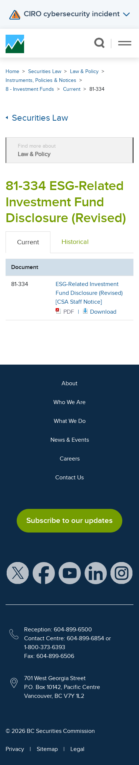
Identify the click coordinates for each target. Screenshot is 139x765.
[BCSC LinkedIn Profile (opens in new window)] (96, 572)
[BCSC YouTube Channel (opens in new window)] (70, 572)
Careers (70, 458)
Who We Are (69, 402)
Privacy (15, 749)
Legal (77, 749)
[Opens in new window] (99, 311)
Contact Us (69, 477)
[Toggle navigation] (124, 43)
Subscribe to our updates (69, 520)
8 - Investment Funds (30, 89)
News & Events (69, 440)
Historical (75, 241)
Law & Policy (84, 71)
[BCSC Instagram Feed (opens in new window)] (122, 572)
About (69, 383)
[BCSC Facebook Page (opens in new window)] (44, 572)
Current (71, 89)
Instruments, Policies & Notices (41, 80)
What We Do (70, 421)
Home (12, 71)
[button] (99, 43)
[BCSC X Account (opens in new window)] (18, 572)
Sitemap (47, 749)
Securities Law (44, 71)
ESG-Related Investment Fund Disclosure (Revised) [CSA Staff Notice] (89, 293)
